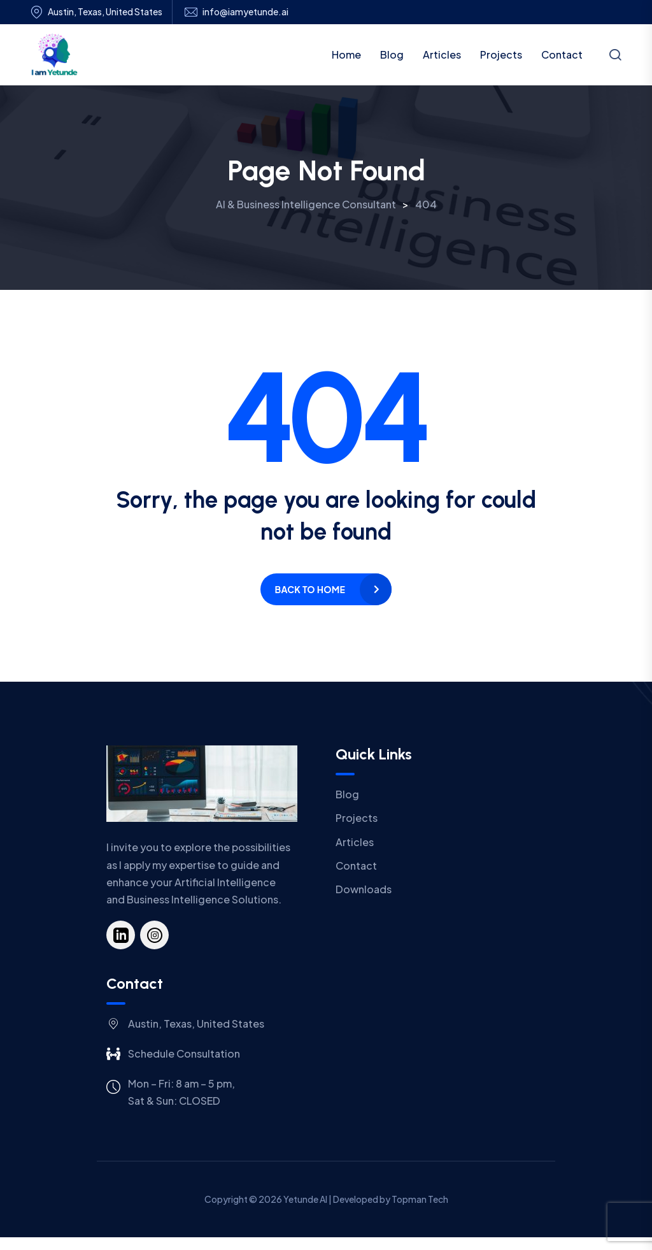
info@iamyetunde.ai (245, 11)
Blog (392, 54)
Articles (442, 54)
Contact (562, 54)
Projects (501, 54)
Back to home (309, 589)
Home (346, 54)
